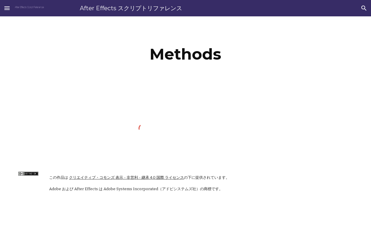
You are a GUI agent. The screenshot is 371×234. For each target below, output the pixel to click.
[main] (185, 54)
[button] (7, 8)
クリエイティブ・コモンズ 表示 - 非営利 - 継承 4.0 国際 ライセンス (126, 177)
